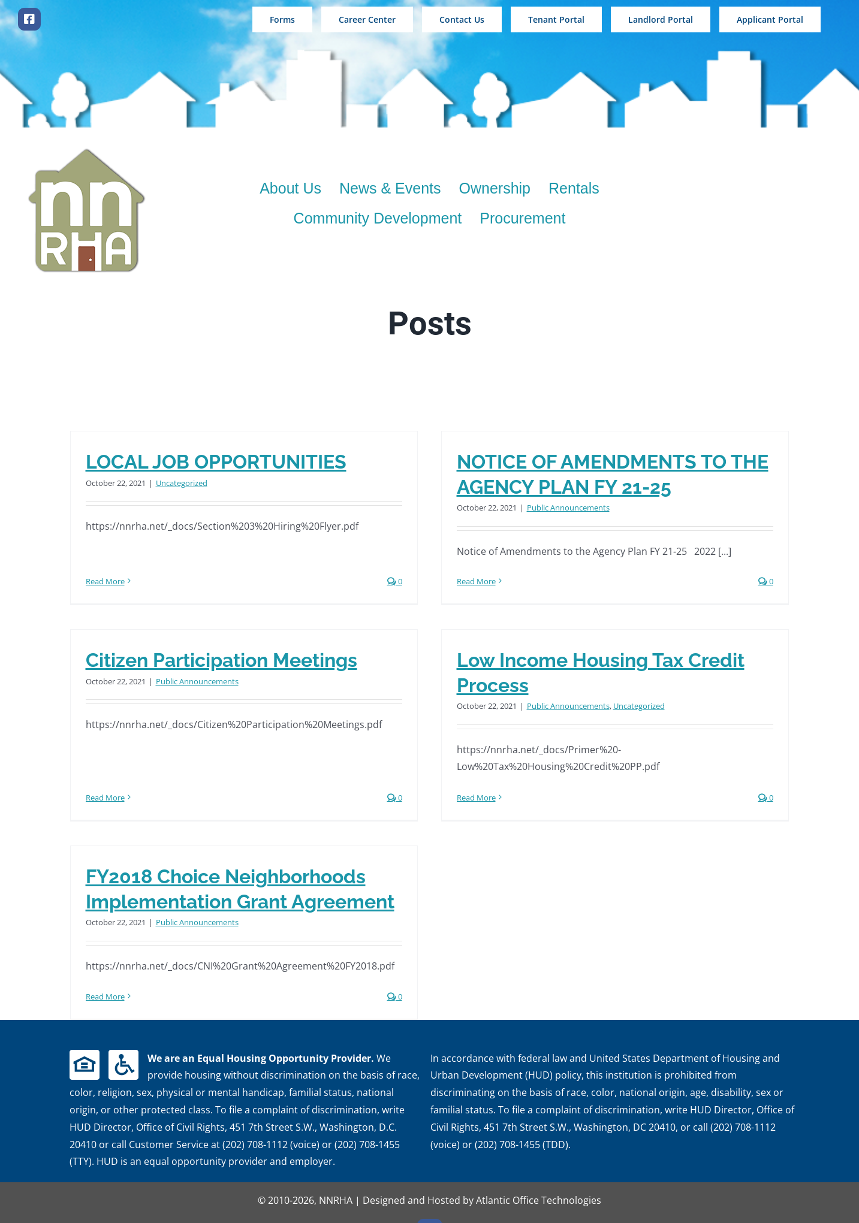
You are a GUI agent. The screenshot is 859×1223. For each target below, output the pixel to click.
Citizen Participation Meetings (258, 646)
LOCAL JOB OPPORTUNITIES (216, 462)
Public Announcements (559, 507)
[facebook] (29, 19)
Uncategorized (181, 483)
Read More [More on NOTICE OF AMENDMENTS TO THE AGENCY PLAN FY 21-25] (467, 581)
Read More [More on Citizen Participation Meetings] (142, 740)
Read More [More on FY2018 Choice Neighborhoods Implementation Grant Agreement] (123, 985)
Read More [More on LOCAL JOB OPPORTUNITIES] (105, 556)
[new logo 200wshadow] (87, 151)
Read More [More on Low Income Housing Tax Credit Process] (448, 803)
